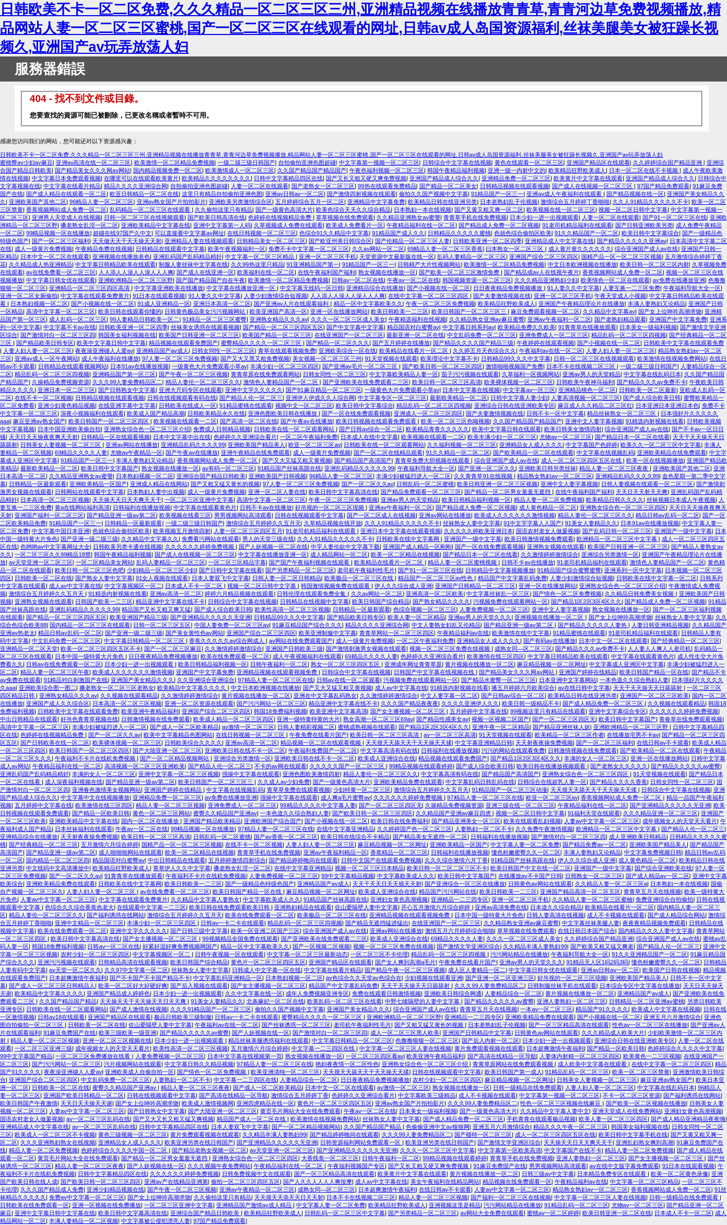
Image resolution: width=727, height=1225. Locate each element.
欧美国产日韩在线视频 (671, 970)
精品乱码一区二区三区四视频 (628, 335)
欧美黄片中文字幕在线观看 (588, 178)
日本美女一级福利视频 (648, 327)
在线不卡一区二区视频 (43, 398)
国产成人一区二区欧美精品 (184, 727)
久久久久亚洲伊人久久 (470, 703)
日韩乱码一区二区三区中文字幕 (344, 1213)
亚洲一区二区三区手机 (327, 256)
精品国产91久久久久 (602, 1009)
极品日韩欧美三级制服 (183, 1017)
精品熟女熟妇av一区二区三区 (554, 476)
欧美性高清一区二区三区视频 (292, 609)
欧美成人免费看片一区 (354, 225)
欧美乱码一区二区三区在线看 (344, 1001)
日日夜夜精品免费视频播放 (508, 288)
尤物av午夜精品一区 (136, 452)
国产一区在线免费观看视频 (356, 413)
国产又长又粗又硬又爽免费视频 (366, 178)
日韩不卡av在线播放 (266, 507)
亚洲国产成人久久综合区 (57, 703)
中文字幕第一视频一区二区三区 (379, 162)
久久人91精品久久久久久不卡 (650, 202)
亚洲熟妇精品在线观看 (303, 907)
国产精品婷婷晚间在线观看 (303, 860)
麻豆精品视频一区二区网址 (551, 664)
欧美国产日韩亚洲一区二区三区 (199, 335)
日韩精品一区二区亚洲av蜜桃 (646, 1001)
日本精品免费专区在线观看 (612, 1174)
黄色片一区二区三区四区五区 (268, 962)
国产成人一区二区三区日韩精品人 (52, 986)
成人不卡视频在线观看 (615, 915)
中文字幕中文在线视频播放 (95, 797)
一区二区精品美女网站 (104, 562)
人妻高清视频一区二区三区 (585, 398)
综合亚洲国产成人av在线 (646, 249)
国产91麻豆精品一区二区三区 (323, 390)
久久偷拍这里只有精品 (223, 209)
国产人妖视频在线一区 (260, 1033)
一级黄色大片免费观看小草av (209, 366)
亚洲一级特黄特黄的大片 (308, 719)
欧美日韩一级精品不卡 (530, 703)
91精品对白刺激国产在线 (76, 680)
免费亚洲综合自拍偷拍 (664, 899)
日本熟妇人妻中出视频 (155, 492)
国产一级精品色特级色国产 (259, 884)
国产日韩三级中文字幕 (199, 931)
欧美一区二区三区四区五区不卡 (101, 648)
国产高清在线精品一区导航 (501, 1056)
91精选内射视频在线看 (655, 421)
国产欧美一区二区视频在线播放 (646, 1103)
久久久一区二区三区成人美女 (348, 319)
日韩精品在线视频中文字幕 (314, 601)
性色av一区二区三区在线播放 (649, 1025)
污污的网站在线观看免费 (513, 750)
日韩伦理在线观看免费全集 (312, 594)
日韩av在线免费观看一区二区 (63, 664)
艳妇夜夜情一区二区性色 (347, 1064)
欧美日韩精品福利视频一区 (476, 499)
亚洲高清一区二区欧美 (434, 594)
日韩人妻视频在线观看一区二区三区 (647, 484)
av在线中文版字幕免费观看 (624, 1166)
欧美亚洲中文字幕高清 (338, 711)
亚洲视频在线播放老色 (121, 256)
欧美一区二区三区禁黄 (641, 1072)
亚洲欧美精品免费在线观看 (407, 782)
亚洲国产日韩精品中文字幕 (476, 1033)
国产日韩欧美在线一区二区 (54, 742)
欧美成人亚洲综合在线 (386, 758)
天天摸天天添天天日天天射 (288, 1197)
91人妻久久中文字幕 (573, 288)
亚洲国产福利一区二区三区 (49, 515)
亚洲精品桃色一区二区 (587, 390)
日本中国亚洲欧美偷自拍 (69, 429)
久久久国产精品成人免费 (52, 1189)
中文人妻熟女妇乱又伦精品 (446, 625)
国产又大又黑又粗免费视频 (254, 358)
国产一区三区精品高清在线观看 (569, 1025)
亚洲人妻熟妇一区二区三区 (571, 1001)
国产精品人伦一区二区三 (251, 398)
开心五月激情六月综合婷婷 (436, 907)
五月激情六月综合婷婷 (109, 844)
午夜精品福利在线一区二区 (420, 225)
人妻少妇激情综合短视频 (275, 296)
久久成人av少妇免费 (283, 782)
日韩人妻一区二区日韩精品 (286, 578)
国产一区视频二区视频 (321, 946)
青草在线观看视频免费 (286, 351)
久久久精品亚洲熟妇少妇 (546, 280)
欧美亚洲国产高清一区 (278, 311)
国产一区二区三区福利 (60, 241)
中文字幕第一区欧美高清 (509, 1150)
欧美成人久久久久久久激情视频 (514, 515)
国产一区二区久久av (368, 484)
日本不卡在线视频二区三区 (581, 366)
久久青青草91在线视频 (484, 476)
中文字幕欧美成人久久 (406, 876)
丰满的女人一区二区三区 (595, 758)
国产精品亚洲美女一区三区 (465, 821)
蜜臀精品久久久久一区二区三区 (262, 343)
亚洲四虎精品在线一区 (265, 1103)
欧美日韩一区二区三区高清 (446, 382)
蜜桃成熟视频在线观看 (366, 727)
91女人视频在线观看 (162, 578)
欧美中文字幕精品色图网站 (178, 735)
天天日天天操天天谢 (86, 1103)
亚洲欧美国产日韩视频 (277, 476)
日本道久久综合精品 (556, 907)
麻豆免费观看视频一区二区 (545, 311)
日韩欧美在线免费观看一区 (34, 1205)
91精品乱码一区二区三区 (577, 1072)
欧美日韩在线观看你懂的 (129, 311)
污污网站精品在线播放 (519, 954)
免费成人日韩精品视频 (222, 429)
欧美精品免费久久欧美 (526, 327)
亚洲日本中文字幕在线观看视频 (400, 531)
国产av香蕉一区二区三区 (286, 837)
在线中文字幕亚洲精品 (345, 829)
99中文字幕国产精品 (26, 1056)
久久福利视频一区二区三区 (461, 445)
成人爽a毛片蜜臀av (345, 797)
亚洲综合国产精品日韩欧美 (211, 476)
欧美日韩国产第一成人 (513, 1072)
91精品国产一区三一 (497, 194)
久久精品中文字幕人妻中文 (554, 1111)
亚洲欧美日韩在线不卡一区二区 (245, 750)
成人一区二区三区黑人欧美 (404, 1033)
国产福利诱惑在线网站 (115, 915)
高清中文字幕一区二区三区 (60, 311)
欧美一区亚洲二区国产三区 (265, 931)
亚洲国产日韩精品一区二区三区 (475, 586)
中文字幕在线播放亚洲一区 (241, 288)
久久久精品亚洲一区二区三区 (660, 813)
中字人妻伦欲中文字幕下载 (345, 547)
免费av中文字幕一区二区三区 (86, 1197)
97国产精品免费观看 (663, 186)
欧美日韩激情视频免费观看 (539, 539)
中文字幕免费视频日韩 (653, 852)
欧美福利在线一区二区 (266, 272)
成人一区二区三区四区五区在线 (582, 460)
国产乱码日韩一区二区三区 (616, 531)
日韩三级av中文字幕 (548, 1174)
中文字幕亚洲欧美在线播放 (168, 288)
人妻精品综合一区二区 (513, 993)
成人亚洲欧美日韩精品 (637, 837)
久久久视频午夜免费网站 (219, 1166)
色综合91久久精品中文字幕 (334, 233)
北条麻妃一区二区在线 (275, 1001)
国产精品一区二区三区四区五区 (283, 327)
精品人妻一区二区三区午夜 (54, 672)
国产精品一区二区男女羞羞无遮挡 (508, 492)
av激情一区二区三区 (248, 727)
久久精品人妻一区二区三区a (611, 884)
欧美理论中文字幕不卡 (449, 358)
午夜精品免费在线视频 (104, 249)
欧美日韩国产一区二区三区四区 (109, 421)
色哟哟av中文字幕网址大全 (55, 547)
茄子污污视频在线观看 (470, 374)
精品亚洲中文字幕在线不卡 (170, 601)
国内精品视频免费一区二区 (167, 170)
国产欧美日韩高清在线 (216, 217)
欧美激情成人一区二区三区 (239, 170)
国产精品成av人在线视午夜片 (541, 272)
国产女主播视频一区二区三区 (408, 711)
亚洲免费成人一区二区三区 (553, 335)
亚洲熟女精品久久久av (279, 319)
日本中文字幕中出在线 (181, 437)
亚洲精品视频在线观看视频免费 (278, 672)
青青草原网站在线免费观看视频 (514, 1064)
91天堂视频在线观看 (391, 358)
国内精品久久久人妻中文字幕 (655, 931)
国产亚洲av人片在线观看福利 (292, 304)
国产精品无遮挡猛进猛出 (376, 923)
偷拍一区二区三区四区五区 (245, 1181)
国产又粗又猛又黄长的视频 (225, 484)
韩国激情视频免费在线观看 (336, 586)
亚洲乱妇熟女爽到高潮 (644, 1142)
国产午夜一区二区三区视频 (193, 374)
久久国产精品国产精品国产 (311, 170)
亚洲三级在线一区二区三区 (520, 805)
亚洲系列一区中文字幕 (633, 570)
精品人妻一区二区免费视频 (548, 499)
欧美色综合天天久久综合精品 (353, 209)
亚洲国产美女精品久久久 (142, 680)
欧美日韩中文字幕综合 (650, 233)
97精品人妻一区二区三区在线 (275, 680)
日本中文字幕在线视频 (471, 390)
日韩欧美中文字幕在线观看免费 (683, 343)
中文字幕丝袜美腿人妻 (590, 923)
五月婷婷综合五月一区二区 (309, 202)
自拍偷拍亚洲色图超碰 (307, 162)
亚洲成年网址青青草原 (413, 664)
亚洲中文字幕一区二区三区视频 (178, 774)
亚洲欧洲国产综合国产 (272, 821)
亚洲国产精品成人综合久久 (443, 178)
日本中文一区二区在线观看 (54, 256)
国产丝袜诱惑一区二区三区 (296, 1025)
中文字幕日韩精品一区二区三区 (145, 641)
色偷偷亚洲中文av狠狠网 (438, 1127)
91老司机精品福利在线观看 (577, 225)
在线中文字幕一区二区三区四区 (429, 296)
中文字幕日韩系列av (468, 327)
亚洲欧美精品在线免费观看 (671, 452)
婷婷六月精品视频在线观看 (239, 594)
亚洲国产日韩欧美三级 (294, 648)
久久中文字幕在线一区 (254, 993)
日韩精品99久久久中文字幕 (515, 358)
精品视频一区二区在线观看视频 (321, 742)
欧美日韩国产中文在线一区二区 (530, 868)
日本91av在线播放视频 (139, 366)
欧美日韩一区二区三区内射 (654, 264)
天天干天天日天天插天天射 (387, 884)
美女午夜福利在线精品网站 (445, 1181)
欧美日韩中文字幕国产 (109, 468)
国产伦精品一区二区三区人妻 (412, 241)
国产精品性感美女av (442, 719)
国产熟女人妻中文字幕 (104, 578)
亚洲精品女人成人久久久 (530, 445)
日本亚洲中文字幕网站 (567, 680)
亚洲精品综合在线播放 (375, 288)
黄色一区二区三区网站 (161, 813)
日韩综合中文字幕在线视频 (457, 162)
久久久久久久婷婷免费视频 (200, 547)
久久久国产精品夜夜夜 (409, 703)
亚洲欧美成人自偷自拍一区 (139, 1072)
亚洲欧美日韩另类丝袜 (547, 468)
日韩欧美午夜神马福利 (585, 382)
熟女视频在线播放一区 (387, 272)
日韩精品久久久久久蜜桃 (459, 233)
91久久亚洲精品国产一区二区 (649, 954)
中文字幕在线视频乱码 (605, 452)
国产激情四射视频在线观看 (361, 194)
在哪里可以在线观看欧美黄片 (141, 178)
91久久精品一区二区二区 (457, 452)
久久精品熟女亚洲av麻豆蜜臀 (486, 319)
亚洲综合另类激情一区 (610, 554)
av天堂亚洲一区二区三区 (41, 562)
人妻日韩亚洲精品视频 (660, 625)
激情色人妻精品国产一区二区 (281, 382)
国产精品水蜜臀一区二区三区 (498, 680)
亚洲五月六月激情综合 (672, 1017)
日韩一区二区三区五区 (162, 625)
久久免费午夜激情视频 (544, 829)
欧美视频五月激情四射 (181, 531)
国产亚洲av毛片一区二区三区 (360, 366)
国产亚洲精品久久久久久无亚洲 (210, 617)
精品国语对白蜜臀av (413, 327)
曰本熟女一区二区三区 (515, 249)
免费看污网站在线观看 (210, 539)
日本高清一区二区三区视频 (54, 499)
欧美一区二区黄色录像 (679, 1174)
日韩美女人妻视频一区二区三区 (61, 445)
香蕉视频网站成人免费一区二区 (66, 209)
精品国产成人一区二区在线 (252, 1119)
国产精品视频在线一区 (635, 194)
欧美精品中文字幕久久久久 (192, 688)
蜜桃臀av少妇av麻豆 (26, 162)
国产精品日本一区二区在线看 (632, 437)
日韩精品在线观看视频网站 (72, 366)
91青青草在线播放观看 (587, 327)
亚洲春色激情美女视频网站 (106, 790)
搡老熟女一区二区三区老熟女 (116, 688)
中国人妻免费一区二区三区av (231, 625)
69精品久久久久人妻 (81, 452)
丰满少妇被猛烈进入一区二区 (413, 476)
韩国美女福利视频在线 (127, 335)
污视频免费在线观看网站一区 (510, 601)
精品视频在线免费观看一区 (517, 1181)
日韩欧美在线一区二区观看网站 (295, 429)
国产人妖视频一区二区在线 (273, 547)
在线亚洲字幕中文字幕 (127, 405)
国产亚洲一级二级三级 (89, 539)
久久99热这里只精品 (257, 264)
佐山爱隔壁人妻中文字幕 (366, 907)
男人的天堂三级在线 (268, 539)
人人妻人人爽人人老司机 (659, 648)
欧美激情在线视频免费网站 (671, 358)
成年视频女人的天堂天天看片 (679, 821)
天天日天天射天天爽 (641, 492)
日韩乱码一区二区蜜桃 (425, 484)
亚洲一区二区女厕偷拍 (28, 296)
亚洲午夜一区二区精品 (501, 727)
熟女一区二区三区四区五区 (346, 664)
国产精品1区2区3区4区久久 (586, 601)
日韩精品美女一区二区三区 (271, 241)
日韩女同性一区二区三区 (223, 351)
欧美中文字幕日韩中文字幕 (111, 343)
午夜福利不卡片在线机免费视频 (96, 758)
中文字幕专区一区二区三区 (392, 398)
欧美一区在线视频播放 (655, 460)
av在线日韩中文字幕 (584, 688)
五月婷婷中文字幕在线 (478, 711)
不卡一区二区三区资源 (631, 1095)
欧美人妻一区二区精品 (416, 617)
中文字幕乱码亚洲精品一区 (227, 978)
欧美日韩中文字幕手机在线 (633, 1134)
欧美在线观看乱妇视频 (532, 821)
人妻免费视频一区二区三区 (494, 609)
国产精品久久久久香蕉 (618, 782)
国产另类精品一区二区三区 (299, 570)
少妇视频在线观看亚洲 (433, 978)
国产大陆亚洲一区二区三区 (167, 750)
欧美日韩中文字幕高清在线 (343, 492)
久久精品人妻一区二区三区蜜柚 (592, 899)
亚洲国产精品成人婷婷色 (118, 993)
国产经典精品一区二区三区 (685, 641)
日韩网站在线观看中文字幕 (89, 492)
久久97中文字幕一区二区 (136, 970)
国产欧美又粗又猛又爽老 (602, 946)
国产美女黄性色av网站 (195, 633)
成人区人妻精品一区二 (477, 970)
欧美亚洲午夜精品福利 (150, 711)
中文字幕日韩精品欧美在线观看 (115, 264)
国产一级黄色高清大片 (284, 209)
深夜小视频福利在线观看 (92, 413)
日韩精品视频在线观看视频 (514, 186)
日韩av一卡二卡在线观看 (232, 923)
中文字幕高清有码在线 (389, 750)
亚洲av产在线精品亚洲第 (176, 1181)
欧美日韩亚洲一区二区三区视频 (497, 484)
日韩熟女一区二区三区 (594, 876)
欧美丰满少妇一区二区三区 (501, 437)
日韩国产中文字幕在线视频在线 (435, 672)
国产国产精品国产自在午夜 (210, 280)
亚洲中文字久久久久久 (254, 390)
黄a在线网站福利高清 (82, 507)
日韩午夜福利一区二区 (279, 664)
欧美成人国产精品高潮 (155, 413)
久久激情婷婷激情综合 (549, 554)
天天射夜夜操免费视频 (544, 742)
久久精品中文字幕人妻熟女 (205, 899)
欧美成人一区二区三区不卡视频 (55, 1134)
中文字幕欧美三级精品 (426, 1095)
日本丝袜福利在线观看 (83, 829)
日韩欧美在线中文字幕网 (408, 539)
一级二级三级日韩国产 (246, 162)
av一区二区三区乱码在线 (98, 1119)
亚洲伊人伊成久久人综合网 (320, 398)
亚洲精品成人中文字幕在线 (559, 241)
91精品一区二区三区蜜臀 (215, 319)
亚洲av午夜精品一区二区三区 (257, 1189)
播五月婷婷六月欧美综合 (523, 688)
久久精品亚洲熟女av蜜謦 (408, 217)
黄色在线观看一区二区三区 (529, 162)
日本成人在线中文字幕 (369, 437)
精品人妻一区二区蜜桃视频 (463, 562)
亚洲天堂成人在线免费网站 (626, 1111)
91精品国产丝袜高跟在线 (289, 468)
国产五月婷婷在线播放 (401, 343)
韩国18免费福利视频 (280, 711)
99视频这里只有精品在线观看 (547, 711)
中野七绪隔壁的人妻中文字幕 (423, 1001)
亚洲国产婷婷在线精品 (587, 672)
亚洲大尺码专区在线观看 (190, 390)
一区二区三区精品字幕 (237, 562)
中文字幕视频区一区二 (133, 586)
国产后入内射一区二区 (490, 1040)
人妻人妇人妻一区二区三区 (37, 351)
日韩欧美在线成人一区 (187, 405)
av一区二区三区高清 (450, 735)
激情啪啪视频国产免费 (514, 366)
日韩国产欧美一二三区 (104, 601)
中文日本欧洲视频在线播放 (582, 264)
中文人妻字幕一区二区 (449, 695)
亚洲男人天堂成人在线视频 (66, 217)
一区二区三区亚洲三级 (43, 1048)
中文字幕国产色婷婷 (591, 445)
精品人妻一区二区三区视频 (170, 805)
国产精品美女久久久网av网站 (92, 170)
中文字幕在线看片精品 (72, 186)
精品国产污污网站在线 (447, 891)
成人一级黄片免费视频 (43, 249)
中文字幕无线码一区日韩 (311, 288)
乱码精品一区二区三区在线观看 (151, 209)
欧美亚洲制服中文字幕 (327, 633)
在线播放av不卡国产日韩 (530, 876)
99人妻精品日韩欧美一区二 (144, 319)
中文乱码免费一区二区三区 (481, 335)
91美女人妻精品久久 (591, 523)
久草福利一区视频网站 (530, 374)
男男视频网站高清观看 (243, 515)
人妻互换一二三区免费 (631, 288)
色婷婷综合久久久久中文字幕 (685, 1048)
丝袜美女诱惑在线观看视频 (205, 327)
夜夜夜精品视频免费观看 (654, 923)
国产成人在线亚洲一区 (205, 272)
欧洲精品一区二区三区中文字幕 (618, 539)
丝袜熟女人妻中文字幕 (471, 523)
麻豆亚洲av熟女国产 (39, 421)
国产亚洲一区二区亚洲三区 (499, 978)
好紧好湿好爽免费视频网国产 (180, 946)
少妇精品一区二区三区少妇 (161, 570)
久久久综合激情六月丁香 (456, 860)
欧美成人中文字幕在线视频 (665, 1009)
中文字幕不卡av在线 (69, 327)
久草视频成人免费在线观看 (288, 225)
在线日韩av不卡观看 (663, 742)
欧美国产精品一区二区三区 (276, 335)
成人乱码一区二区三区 (78, 319)
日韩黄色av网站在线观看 (540, 884)
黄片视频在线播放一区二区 (479, 664)
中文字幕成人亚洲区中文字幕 (626, 664)
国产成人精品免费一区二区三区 (603, 703)
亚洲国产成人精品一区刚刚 (417, 547)
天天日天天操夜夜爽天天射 (43, 437)
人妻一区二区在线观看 (259, 186)
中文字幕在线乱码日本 (652, 374)
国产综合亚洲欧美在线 (663, 868)
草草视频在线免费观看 (344, 217)
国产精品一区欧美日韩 (101, 813)
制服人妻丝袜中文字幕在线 (193, 264)
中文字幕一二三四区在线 (323, 1048)
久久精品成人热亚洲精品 (40, 264)
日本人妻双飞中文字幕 (220, 578)
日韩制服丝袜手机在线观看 (561, 986)
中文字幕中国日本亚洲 (60, 531)
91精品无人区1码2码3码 (597, 962)
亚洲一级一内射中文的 (516, 170)
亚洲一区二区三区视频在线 (117, 1040)
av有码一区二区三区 (228, 468)
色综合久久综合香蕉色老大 (79, 907)
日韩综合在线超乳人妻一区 (552, 782)
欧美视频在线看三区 (185, 515)
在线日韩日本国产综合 (586, 931)
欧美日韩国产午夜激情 (28, 1103)
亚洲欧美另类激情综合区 (240, 202)
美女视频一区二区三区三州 (326, 358)
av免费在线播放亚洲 (679, 280)
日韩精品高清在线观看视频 (132, 962)
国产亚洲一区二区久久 (486, 468)
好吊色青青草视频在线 (89, 719)
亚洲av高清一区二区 (176, 594)
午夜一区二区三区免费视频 (440, 304)
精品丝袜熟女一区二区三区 (622, 413)
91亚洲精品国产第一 (313, 264)
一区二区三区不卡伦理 (379, 954)
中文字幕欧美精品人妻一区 (403, 374)
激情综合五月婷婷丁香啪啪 (575, 202)
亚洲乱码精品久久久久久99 (359, 468)
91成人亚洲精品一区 (163, 304)
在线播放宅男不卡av (633, 735)
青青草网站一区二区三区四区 (396, 633)
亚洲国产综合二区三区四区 (543, 256)
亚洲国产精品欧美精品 (212, 821)
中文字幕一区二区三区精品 (260, 256)
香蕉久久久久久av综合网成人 (227, 641)
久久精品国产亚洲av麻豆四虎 (454, 813)
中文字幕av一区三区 (529, 390)
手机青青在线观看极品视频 (541, 1119)
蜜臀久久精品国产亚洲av (225, 813)
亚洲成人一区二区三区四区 (428, 413)
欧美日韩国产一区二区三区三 (469, 311)
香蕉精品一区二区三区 (399, 852)
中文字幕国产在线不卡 (573, 1150)
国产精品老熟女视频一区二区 (209, 1150)
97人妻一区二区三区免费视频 (179, 358)
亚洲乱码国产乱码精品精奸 (187, 256)
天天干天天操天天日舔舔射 (648, 688)
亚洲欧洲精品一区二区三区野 (135, 280)
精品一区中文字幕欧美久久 (368, 304)
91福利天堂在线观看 (594, 813)
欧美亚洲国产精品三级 (138, 617)
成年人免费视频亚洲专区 (317, 993)
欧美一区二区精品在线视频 (405, 554)
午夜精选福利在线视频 (417, 319)
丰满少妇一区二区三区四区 (284, 366)
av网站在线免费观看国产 (301, 641)
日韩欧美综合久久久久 (193, 742)
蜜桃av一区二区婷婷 (553, 1213)
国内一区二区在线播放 (150, 821)
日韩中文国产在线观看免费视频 (381, 860)
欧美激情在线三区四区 (495, 656)
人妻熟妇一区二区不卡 (483, 829)
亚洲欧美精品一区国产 (98, 484)
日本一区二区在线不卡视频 (644, 170)
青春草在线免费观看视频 (690, 719)
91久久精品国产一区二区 (586, 233)
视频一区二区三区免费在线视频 (450, 648)
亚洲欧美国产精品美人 (256, 445)
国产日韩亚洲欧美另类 (644, 225)
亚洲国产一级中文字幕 (683, 531)
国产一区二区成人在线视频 (381, 515)
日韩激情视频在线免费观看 (155, 719)
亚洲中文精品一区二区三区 (89, 923)
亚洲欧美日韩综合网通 (453, 993)
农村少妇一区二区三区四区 (95, 954)
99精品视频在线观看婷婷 (421, 766)
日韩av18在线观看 (61, 1017)
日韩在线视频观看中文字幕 (309, 515)
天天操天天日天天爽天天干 (126, 499)
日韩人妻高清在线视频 (555, 915)
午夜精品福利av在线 (463, 633)
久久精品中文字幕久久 (150, 539)
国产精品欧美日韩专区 (45, 343)
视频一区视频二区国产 (500, 719)
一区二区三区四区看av (375, 1056)
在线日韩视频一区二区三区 (261, 233)
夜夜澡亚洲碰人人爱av (104, 351)
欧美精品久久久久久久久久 (216, 178)
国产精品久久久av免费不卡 (651, 382)
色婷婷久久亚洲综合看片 (245, 437)
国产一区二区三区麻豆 (173, 648)
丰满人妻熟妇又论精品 (656, 304)
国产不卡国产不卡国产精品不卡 (150, 978)
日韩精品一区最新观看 (37, 484)
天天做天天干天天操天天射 (126, 241)
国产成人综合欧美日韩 (652, 398)
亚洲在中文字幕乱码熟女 (325, 695)
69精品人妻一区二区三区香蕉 (445, 249)
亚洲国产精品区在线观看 (598, 162)
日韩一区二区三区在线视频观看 (144, 217)
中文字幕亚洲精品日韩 (483, 742)
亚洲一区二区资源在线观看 (199, 703)
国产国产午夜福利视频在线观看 (310, 562)
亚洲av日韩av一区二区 (294, 194)
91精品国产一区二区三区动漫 (509, 790)
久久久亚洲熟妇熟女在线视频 (57, 1142)
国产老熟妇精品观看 (620, 319)
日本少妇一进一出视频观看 (544, 217)
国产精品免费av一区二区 (594, 844)
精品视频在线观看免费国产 (183, 343)
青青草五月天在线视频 (652, 891)
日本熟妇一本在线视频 (422, 209)
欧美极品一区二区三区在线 (359, 578)
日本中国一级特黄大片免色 (90, 656)
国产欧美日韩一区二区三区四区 (442, 366)
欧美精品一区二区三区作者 (569, 735)
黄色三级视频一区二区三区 (132, 1134)
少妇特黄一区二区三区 (362, 790)
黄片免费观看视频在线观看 (488, 1048)
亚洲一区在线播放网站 (339, 311)
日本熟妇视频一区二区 (39, 304)
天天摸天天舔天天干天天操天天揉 (409, 742)
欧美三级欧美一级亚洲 (127, 1033)
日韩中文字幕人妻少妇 (519, 398)
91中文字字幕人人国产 (532, 523)
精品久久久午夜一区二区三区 (570, 1127)
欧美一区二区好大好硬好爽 (132, 986)
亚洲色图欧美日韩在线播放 (283, 413)
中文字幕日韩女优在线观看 (60, 280)
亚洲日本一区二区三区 (66, 390)
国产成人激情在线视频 (138, 1009)
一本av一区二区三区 (546, 1009)
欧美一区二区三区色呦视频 (455, 421)
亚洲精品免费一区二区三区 (516, 178)
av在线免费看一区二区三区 (61, 272)
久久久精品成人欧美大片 (612, 1033)
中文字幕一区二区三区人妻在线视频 (405, 1048)
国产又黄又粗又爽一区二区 (488, 209)
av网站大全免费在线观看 (492, 1213)
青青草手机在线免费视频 (475, 217)
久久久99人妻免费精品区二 (127, 382)
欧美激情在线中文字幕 (520, 633)
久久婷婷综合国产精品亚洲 (668, 162)
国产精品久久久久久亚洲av (631, 241)
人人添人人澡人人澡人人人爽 (136, 272)
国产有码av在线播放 (549, 641)
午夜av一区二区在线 (413, 280)
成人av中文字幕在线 (75, 586)
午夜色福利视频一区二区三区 (386, 170)
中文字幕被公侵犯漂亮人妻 (155, 1221)
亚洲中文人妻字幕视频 (594, 421)
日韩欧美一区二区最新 (647, 390)
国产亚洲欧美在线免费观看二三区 (366, 382)
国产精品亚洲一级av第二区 (121, 515)
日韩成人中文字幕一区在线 (266, 970)
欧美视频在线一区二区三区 (560, 209)
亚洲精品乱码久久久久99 (193, 445)
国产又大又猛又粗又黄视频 (296, 460)
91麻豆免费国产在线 (69, 1033)
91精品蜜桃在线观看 (245, 405)
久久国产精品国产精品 (68, 1001)
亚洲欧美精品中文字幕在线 (155, 225)
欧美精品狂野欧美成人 (577, 170)
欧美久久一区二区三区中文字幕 (660, 445)
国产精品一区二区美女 (448, 186)
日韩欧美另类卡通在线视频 (127, 547)
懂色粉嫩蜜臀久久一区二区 (525, 852)
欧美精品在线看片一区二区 (414, 351)
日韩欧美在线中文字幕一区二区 (656, 578)
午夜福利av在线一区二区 (551, 351)
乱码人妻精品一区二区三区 (471, 256)
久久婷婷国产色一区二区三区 (414, 829)
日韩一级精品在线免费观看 (527, 1087)
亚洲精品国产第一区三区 (124, 374)
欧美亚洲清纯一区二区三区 (285, 1072)
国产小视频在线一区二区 (438, 288)
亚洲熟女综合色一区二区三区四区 (623, 507)
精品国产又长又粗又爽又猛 (156, 609)
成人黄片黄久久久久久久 (580, 249)
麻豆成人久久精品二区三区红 (595, 405)
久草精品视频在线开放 (332, 523)
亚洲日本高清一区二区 (222, 304)
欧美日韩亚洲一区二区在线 (616, 1213)
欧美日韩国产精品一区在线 (653, 672)
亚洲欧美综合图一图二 (47, 688)
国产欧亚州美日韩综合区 (340, 241)
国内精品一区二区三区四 (57, 860)
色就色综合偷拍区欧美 (523, 233)
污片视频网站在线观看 (132, 1064)
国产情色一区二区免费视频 (567, 594)
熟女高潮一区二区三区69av (378, 719)
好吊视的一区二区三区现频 (330, 507)
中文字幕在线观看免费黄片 (95, 296)
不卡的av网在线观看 (280, 766)
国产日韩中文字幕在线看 (230, 570)
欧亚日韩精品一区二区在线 (144, 194)
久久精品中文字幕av (609, 311)
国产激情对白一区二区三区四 (57, 335)
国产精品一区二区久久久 (337, 343)
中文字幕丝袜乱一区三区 (498, 594)
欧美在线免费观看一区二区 (235, 656)
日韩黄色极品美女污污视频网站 (206, 311)
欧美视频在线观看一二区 (185, 421)
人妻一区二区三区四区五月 (248, 531)
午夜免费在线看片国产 (318, 735)
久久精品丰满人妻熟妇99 (535, 946)
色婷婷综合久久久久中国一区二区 (125, 1150)
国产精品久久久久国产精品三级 (473, 343)
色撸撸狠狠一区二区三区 (427, 1040)
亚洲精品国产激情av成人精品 (254, 1205)
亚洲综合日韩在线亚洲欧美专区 (514, 405)
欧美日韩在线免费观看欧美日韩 (230, 907)
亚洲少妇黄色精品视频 (66, 405)
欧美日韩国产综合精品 (380, 601)
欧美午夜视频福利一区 (236, 249)
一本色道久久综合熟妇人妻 (634, 680)
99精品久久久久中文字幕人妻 (317, 805)
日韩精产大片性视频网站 (429, 264)
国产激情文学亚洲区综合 (468, 946)
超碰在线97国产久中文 (122, 233)
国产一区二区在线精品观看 (388, 452)
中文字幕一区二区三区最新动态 (307, 954)
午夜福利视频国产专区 (356, 1166)
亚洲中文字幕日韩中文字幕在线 (55, 1213)
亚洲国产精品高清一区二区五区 (580, 891)
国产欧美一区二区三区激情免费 (460, 272)
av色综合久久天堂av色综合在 (364, 978)
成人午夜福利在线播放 (110, 358)
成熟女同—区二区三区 (523, 648)
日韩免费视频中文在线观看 (256, 1174)
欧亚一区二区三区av (314, 445)
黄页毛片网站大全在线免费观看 (300, 1111)
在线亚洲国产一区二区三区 (348, 335)
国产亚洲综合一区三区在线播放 (465, 884)
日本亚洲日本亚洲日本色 (667, 405)
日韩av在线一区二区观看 (348, 680)
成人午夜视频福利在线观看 (307, 656)
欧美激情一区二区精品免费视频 (174, 162)
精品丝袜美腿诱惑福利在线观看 (268, 1040)
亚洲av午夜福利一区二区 (559, 319)
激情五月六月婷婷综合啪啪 (459, 931)
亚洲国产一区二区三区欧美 (654, 695)
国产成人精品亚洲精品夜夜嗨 (688, 1119)
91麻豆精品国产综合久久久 (307, 625)
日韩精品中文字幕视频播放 (499, 570)
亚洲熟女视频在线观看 (555, 547)
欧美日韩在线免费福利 (399, 821)
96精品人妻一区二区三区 (101, 202)
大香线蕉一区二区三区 (330, 1158)
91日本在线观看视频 (159, 296)
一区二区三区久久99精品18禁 (53, 554)
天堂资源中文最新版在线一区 (396, 256)
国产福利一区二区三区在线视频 (511, 1197)
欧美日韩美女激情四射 (573, 429)
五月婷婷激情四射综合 (237, 860)
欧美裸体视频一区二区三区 (518, 382)
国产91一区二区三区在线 (674, 217)
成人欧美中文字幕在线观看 (593, 1064)
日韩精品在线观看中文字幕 (170, 249)
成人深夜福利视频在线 (73, 782)
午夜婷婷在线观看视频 (545, 343)
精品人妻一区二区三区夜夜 (614, 468)
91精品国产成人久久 (398, 233)
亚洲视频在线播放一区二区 (549, 617)
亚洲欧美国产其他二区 (37, 202)
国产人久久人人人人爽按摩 (317, 1181)
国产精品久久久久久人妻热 (593, 625)
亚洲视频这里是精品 (454, 1205)
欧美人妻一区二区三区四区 (613, 1119)
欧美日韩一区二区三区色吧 (89, 570)
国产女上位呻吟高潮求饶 (669, 311)
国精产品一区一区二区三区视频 (621, 256)
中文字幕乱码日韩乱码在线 (479, 782)
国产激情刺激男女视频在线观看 (366, 648)
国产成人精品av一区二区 (657, 876)
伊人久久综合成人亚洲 (403, 586)
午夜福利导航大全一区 (692, 288)
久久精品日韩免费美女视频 (640, 594)
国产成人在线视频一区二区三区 (593, 186)
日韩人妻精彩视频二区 (306, 727)
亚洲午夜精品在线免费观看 (255, 452)
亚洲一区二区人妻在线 (277, 492)
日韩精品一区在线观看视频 (115, 437)
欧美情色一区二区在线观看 (615, 280)
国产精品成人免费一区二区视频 (499, 225)
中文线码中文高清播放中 (57, 868)
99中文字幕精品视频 (347, 876)
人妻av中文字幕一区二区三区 (601, 821)
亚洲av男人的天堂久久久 (480, 617)
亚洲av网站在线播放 (131, 445)
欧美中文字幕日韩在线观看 (506, 429)
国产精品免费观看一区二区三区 (421, 492)
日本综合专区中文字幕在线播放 (640, 986)
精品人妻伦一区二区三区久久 (203, 382)
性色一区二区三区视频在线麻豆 (561, 1103)
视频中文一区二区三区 (304, 405)
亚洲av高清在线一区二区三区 (93, 162)
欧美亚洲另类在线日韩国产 (199, 1142)
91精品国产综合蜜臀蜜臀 (569, 570)
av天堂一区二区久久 (75, 970)
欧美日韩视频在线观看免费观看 (377, 421)
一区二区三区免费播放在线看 (93, 1056)
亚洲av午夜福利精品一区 (335, 852)
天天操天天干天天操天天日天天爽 (143, 1001)
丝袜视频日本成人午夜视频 (681, 499)
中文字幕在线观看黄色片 (205, 507)
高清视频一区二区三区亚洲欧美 (144, 766)
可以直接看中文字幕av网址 (189, 233)
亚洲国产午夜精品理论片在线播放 (581, 304)
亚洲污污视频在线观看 (66, 962)
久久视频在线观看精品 (129, 695)
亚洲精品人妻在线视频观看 (199, 241)
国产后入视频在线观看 (199, 986)
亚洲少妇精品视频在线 (115, 1189)
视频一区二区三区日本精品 (369, 868)
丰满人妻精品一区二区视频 (83, 1221)
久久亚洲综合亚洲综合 (205, 680)
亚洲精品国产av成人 (162, 351)
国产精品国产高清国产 (363, 460)
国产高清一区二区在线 (248, 421)
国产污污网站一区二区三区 (271, 703)
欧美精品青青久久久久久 (437, 429)
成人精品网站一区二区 (339, 554)
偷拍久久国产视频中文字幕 (433, 194)
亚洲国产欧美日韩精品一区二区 (83, 1095)
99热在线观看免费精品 (387, 186)
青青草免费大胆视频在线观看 (433, 460)
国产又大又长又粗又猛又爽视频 (173, 1119)
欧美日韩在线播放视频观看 (552, 766)
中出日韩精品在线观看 (28, 719)
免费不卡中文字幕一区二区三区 (308, 249)
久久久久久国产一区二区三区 (348, 766)
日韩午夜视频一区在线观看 (229, 954)
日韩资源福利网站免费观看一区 (361, 1142)
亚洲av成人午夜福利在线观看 (564, 194)
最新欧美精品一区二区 (458, 398)
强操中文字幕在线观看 (250, 774)
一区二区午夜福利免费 (308, 437)
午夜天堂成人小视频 (620, 296)
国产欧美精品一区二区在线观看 (533, 452)
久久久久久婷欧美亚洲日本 (478, 531)
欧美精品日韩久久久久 (614, 499)
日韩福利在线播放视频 (141, 507)
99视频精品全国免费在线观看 (239, 938)
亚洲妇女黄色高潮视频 (399, 899)
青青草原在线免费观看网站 (265, 374)
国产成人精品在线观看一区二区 (66, 194)
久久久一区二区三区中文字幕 (437, 1150)
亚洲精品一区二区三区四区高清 (90, 288)
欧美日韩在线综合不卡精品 (355, 837)
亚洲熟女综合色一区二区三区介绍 (147, 429)
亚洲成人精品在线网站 (158, 484)
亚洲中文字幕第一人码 (222, 225)
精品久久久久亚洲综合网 (135, 186)
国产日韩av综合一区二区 (371, 429)
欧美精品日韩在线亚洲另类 (442, 202)
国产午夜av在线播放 (306, 421)
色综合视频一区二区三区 (424, 609)
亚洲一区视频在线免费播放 (106, 1205)
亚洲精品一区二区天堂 (28, 648)
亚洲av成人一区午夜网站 (46, 358)
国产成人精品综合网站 (676, 915)
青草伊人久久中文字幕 (181, 868)
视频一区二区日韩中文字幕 (633, 209)
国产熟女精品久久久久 (441, 601)
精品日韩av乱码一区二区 (667, 515)
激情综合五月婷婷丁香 (300, 1095)
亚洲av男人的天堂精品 (591, 374)
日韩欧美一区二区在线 (43, 578)
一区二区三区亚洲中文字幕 (199, 499)
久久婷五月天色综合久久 (484, 351)
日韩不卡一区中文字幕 (555, 413)
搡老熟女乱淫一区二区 (89, 225)
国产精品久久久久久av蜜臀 (685, 766)
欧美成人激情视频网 (207, 1103)
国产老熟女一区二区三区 (323, 186)
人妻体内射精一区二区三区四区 (580, 1056)
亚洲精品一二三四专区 (459, 899)
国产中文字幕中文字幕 (355, 327)
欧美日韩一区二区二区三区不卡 (447, 868)
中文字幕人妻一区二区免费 (524, 844)
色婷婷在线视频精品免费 (280, 217)
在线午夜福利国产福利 (326, 272)
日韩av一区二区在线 (358, 280)
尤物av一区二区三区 (566, 437)
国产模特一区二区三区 (483, 1134)
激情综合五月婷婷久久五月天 (263, 523)
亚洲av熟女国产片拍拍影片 (171, 202)
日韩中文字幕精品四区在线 (288, 178)
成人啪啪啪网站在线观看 (130, 852)
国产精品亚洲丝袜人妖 (561, 727)
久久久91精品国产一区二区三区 (210, 1009)
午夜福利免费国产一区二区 (322, 750)
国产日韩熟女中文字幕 (127, 390)
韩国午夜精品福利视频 (456, 170)
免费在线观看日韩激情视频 (386, 993)
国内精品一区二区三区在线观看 (90, 625)
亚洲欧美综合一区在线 (347, 351)
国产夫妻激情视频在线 (502, 296)
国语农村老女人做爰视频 (547, 531)
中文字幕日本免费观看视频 (66, 178)
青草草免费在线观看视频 (298, 790)
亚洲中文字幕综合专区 (617, 711)
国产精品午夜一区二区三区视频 (405, 970)
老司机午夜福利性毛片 (366, 570)
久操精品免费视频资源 (60, 382)
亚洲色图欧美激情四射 (311, 774)
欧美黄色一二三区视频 (652, 1056)
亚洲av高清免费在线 (501, 907)
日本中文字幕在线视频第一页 (244, 1056)
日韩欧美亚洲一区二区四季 (487, 241)
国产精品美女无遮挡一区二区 (430, 837)
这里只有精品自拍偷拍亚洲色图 (222, 194)
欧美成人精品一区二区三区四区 (233, 719)
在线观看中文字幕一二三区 (151, 907)
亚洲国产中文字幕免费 (678, 319)
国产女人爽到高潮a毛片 (405, 962)
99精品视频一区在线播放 (58, 233)
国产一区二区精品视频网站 (175, 758)
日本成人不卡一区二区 (194, 586)
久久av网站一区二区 (378, 249)
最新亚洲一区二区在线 (415, 335)
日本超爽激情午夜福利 (78, 978)
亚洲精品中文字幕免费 (376, 202)
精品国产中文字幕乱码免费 (512, 578)
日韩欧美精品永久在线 (216, 413)
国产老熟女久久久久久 (619, 766)
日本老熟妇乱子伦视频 (508, 202)
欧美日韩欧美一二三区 (399, 311)
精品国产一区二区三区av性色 (436, 578)
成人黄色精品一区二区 (548, 507)
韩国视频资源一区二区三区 (476, 280)
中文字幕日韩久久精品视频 (199, 1064)
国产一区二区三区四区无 (563, 719)
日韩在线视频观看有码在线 (181, 398)
